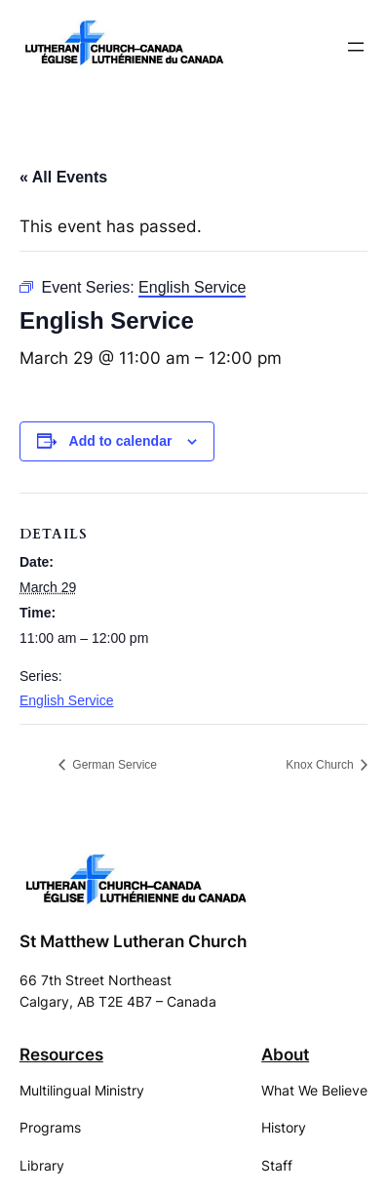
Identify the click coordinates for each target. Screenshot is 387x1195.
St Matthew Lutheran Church (133, 941)
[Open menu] (356, 47)
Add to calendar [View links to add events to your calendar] (121, 441)
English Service (66, 700)
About (285, 1054)
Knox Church (321, 765)
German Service (113, 765)
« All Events (63, 177)
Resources (61, 1054)
